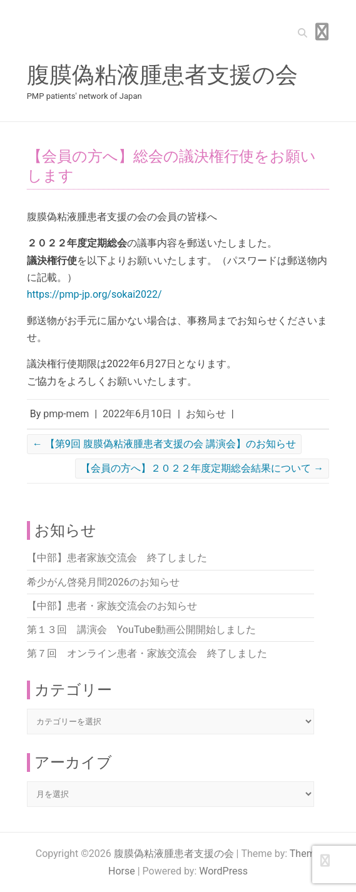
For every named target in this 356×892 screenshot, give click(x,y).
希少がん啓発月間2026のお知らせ (103, 582)
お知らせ (206, 414)
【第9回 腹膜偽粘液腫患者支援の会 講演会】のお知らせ (164, 444)
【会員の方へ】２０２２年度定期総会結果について (202, 468)
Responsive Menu (321, 31)
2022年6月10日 (137, 414)
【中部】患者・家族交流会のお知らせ (112, 606)
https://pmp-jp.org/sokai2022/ (94, 294)
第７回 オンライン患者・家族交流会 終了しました (147, 653)
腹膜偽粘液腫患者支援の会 (162, 75)
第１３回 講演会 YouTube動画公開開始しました (141, 630)
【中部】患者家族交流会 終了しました (117, 558)
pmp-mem (66, 414)
